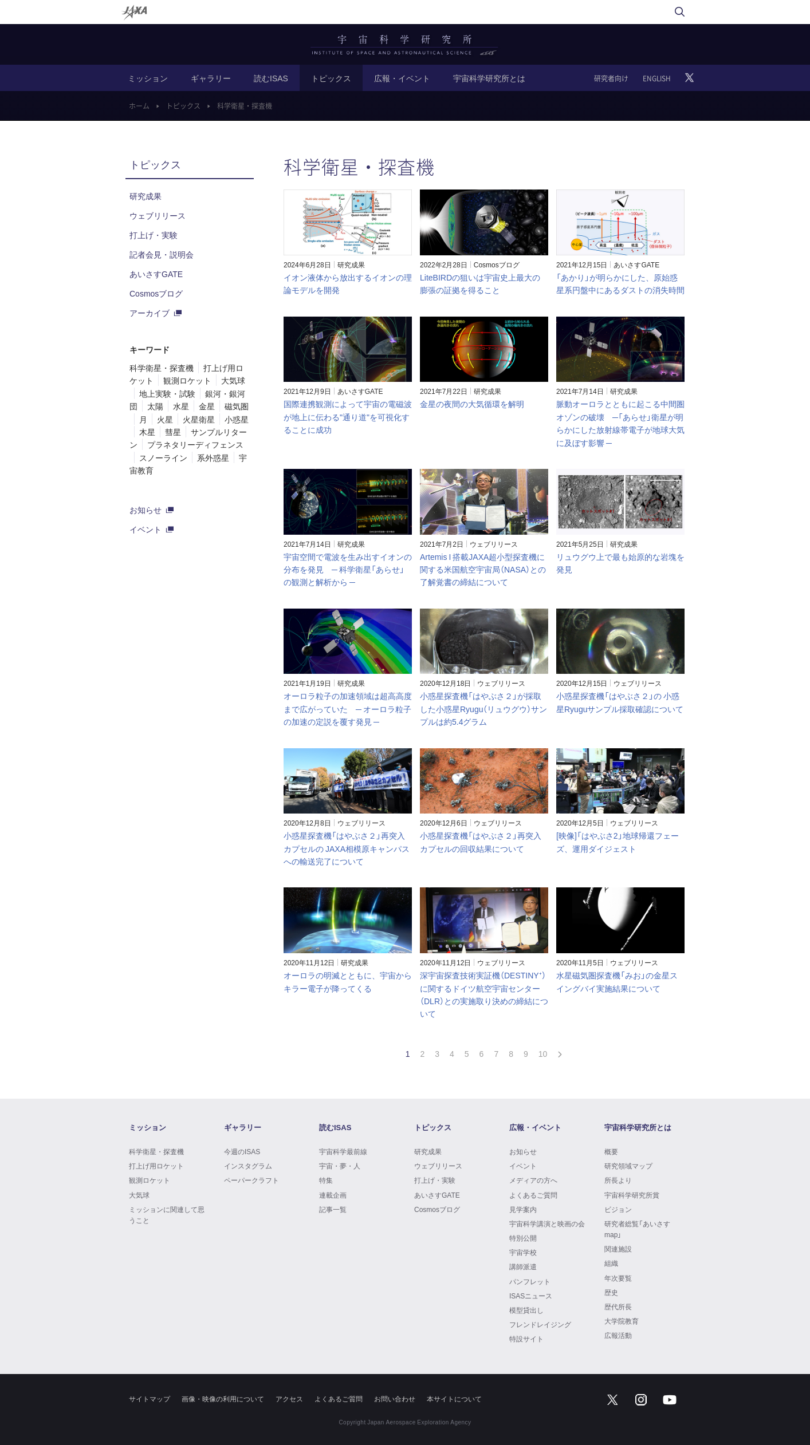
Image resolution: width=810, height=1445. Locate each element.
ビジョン (618, 1209)
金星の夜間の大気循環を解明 (472, 403)
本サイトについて (454, 1398)
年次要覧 (618, 1278)
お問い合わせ (394, 1398)
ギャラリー (211, 78)
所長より (618, 1180)
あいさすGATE (636, 264)
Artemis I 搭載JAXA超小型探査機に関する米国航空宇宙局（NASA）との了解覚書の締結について (483, 569)
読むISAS (271, 78)
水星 (181, 406)
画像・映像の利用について (223, 1398)
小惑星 (237, 419)
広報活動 (618, 1335)
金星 (207, 406)
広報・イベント (402, 78)
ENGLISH (657, 78)
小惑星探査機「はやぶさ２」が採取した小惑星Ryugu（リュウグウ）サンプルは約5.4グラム (483, 708)
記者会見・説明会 (161, 254)
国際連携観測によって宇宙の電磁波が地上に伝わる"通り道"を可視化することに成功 (348, 416)
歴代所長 (618, 1306)
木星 (147, 431)
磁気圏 (237, 406)
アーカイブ (149, 312)
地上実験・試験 (167, 393)
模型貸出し (526, 1310)
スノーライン (163, 457)
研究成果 (351, 264)
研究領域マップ (628, 1165)
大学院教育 (621, 1321)
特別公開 (523, 1238)
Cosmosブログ (497, 264)
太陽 (155, 406)
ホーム (139, 105)
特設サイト (526, 1338)
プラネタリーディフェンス (195, 444)
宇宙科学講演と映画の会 (547, 1223)
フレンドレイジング (540, 1324)
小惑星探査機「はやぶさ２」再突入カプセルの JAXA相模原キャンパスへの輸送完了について (347, 848)
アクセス (289, 1398)
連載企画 (333, 1195)
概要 (611, 1151)
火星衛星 (199, 419)
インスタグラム (248, 1165)
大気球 (233, 380)
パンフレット (530, 1281)
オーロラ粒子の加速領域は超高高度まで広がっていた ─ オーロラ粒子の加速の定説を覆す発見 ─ (348, 708)
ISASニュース (530, 1295)
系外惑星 (213, 457)
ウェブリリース (494, 543)
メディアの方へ (533, 1180)
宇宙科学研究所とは (489, 78)
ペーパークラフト (251, 1180)
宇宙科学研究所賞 (631, 1195)
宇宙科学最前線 (343, 1151)
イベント (145, 529)
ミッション (148, 78)
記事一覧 (333, 1209)
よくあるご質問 (533, 1195)
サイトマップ (149, 1398)
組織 (611, 1263)
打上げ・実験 (153, 234)
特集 (326, 1180)
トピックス (331, 78)
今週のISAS (242, 1151)
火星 (165, 419)
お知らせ (145, 509)
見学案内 (523, 1209)
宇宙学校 (523, 1252)
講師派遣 (523, 1266)
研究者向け (611, 78)
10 (543, 1054)
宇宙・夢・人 (339, 1165)
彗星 (173, 431)
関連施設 (618, 1248)
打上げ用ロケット (156, 1165)
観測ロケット (187, 380)
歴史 (611, 1292)
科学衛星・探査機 (161, 367)
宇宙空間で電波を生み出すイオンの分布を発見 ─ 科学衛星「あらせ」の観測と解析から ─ (348, 569)
